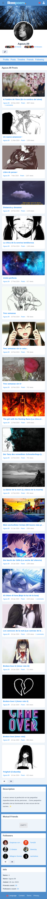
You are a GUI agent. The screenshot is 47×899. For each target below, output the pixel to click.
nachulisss (34, 856)
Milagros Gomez (16, 856)
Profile (6, 59)
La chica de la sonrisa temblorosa (18, 243)
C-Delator (13, 849)
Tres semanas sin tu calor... (15, 348)
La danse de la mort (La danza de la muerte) (23, 490)
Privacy (36, 895)
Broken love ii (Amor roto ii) (15, 701)
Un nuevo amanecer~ (12, 137)
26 (16, 885)
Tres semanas (9, 313)
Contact (22, 895)
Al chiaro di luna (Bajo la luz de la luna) (21, 595)
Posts (13, 59)
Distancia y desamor (12, 207)
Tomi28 (33, 842)
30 (18, 889)
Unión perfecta (10, 278)
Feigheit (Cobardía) (12, 772)
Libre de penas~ (10, 172)
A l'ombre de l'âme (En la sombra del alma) (22, 99)
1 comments (9, 105)
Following (39, 59)
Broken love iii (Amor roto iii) (16, 666)
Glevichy (33, 849)
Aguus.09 (6, 103)
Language (11, 895)
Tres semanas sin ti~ (12, 384)
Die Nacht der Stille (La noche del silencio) (22, 560)
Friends (30, 59)
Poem (23, 103)
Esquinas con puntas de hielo (21, 842)
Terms (29, 895)
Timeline (21, 59)
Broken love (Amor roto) (14, 736)
